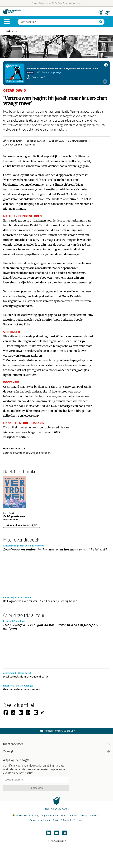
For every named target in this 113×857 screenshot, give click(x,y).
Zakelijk (56, 751)
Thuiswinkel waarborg (26, 815)
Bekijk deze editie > (16, 437)
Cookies (94, 815)
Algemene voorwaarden (54, 815)
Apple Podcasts (62, 319)
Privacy (83, 815)
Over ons (78, 820)
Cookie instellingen (40, 820)
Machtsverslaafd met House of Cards (26, 676)
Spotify (46, 319)
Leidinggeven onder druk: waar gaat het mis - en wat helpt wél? (55, 549)
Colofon (73, 815)
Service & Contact (62, 820)
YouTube (24, 324)
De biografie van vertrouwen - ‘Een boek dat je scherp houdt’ (40, 601)
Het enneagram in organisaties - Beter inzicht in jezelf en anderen (50, 627)
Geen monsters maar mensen (21, 689)
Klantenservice (56, 744)
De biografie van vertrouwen (14, 518)
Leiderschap (11, 31)
